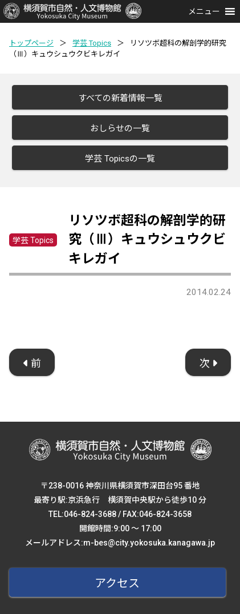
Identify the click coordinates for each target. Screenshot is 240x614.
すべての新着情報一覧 (120, 98)
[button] (204, 11)
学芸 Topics (91, 43)
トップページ (31, 43)
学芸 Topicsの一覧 (120, 159)
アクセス (117, 583)
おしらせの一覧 (120, 128)
